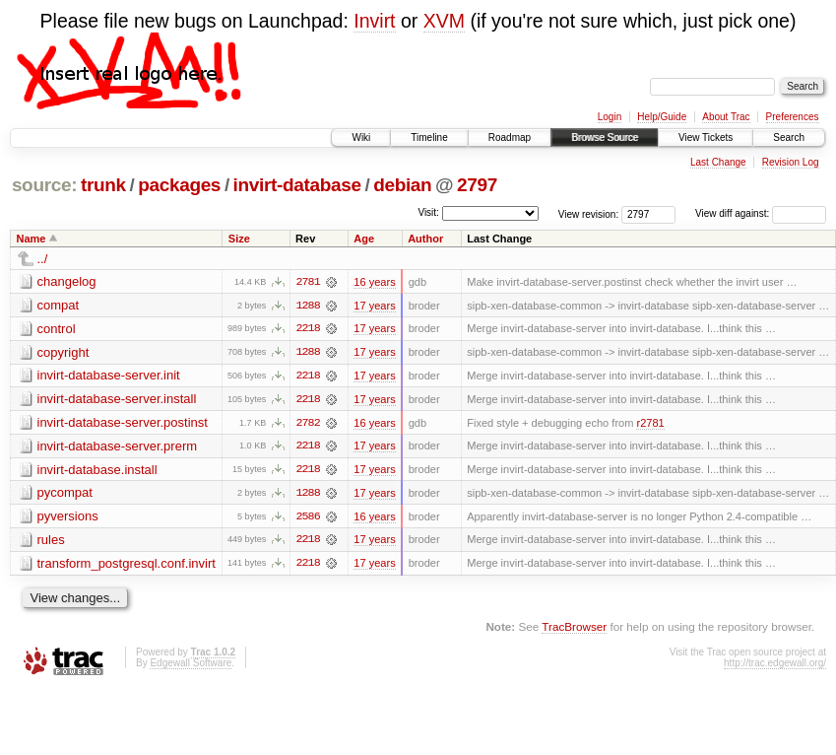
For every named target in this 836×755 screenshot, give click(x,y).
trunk (103, 184)
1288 (307, 305)
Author (425, 238)
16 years (374, 282)
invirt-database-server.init (108, 376)
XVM (444, 21)
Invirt (374, 21)
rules (51, 541)
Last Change (718, 162)
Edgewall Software (190, 665)
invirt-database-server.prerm (117, 447)
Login (609, 116)
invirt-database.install (97, 470)
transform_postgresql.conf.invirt (126, 565)
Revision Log (790, 162)
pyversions (67, 518)
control (56, 328)
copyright (63, 352)
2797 (477, 184)
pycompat (65, 494)
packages (179, 184)
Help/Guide (661, 116)
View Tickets (705, 137)
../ (42, 258)
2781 (307, 282)
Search (788, 137)
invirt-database (297, 184)
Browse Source (604, 137)
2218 (307, 329)
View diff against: (760, 213)
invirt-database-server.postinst (122, 423)
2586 (307, 518)
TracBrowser (574, 629)
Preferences (792, 116)
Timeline (429, 137)
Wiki (361, 137)
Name (31, 238)
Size (239, 238)
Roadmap (509, 137)
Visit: (428, 212)
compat (58, 305)
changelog (66, 281)
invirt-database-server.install (117, 399)
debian (402, 184)
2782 (307, 424)
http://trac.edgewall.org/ (775, 665)
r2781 (650, 424)
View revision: (588, 213)
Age (364, 238)
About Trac (725, 116)
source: (44, 184)
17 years (374, 305)
